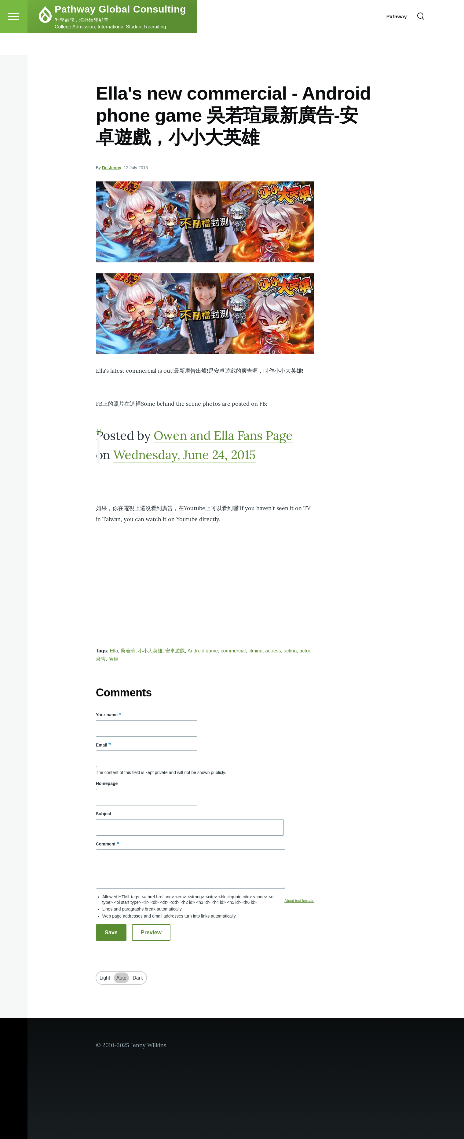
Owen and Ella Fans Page (223, 436)
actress (273, 651)
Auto (121, 978)
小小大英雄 (150, 651)
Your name (107, 715)
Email (101, 745)
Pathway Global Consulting (120, 31)
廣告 (101, 659)
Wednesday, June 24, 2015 (184, 455)
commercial (233, 651)
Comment (106, 844)
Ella (114, 651)
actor (304, 651)
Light (105, 978)
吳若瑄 (128, 651)
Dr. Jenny (111, 168)
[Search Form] (420, 38)
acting (290, 651)
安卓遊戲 (175, 651)
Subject (103, 814)
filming (255, 651)
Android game (203, 651)
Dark (138, 978)
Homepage (107, 783)
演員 (113, 659)
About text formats (299, 901)
